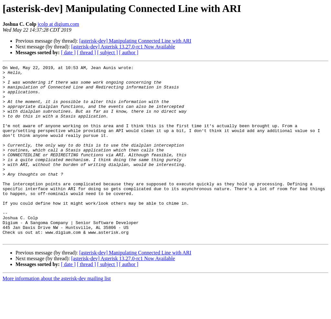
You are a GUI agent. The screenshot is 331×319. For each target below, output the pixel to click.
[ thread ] (86, 52)
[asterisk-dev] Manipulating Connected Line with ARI (135, 41)
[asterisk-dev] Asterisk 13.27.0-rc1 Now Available (123, 46)
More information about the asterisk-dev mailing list (57, 313)
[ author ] (129, 52)
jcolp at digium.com (58, 24)
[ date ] (68, 52)
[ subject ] (107, 52)
